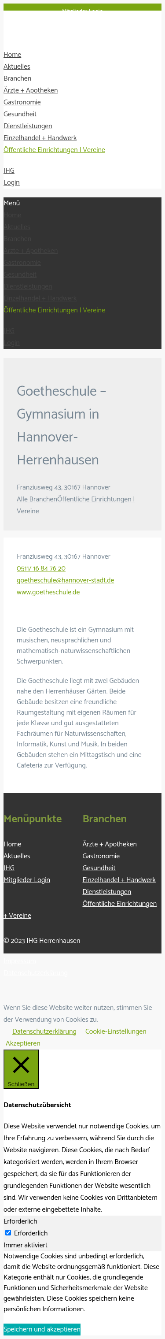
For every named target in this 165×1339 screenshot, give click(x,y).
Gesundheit (20, 114)
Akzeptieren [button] (23, 1044)
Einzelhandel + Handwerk (40, 138)
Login (12, 183)
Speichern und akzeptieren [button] (42, 1329)
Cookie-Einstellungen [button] (116, 1032)
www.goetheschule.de (48, 592)
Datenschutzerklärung (36, 973)
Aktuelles (17, 67)
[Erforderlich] (8, 1232)
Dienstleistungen (28, 126)
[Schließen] (21, 1069)
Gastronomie (22, 102)
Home (12, 55)
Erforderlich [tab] (20, 1222)
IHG (9, 171)
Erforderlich (31, 1233)
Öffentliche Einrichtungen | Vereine (54, 150)
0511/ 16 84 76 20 (41, 569)
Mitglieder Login (82, 12)
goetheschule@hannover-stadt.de (65, 580)
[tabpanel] (82, 1283)
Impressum (20, 961)
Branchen (17, 79)
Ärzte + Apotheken (31, 90)
